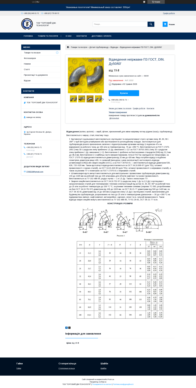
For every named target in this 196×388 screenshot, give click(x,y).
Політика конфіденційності (123, 384)
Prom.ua (111, 379)
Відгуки (27, 80)
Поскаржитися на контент (102, 384)
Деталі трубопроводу (99, 47)
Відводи (114, 47)
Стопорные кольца (67, 368)
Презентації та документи (36, 75)
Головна (28, 36)
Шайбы (103, 368)
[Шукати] (151, 24)
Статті (27, 69)
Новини (27, 64)
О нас (69, 36)
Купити (124, 93)
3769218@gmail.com (34, 172)
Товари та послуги (48, 36)
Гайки (18, 368)
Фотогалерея (30, 58)
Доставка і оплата (101, 36)
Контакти (81, 36)
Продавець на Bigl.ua (98, 382)
